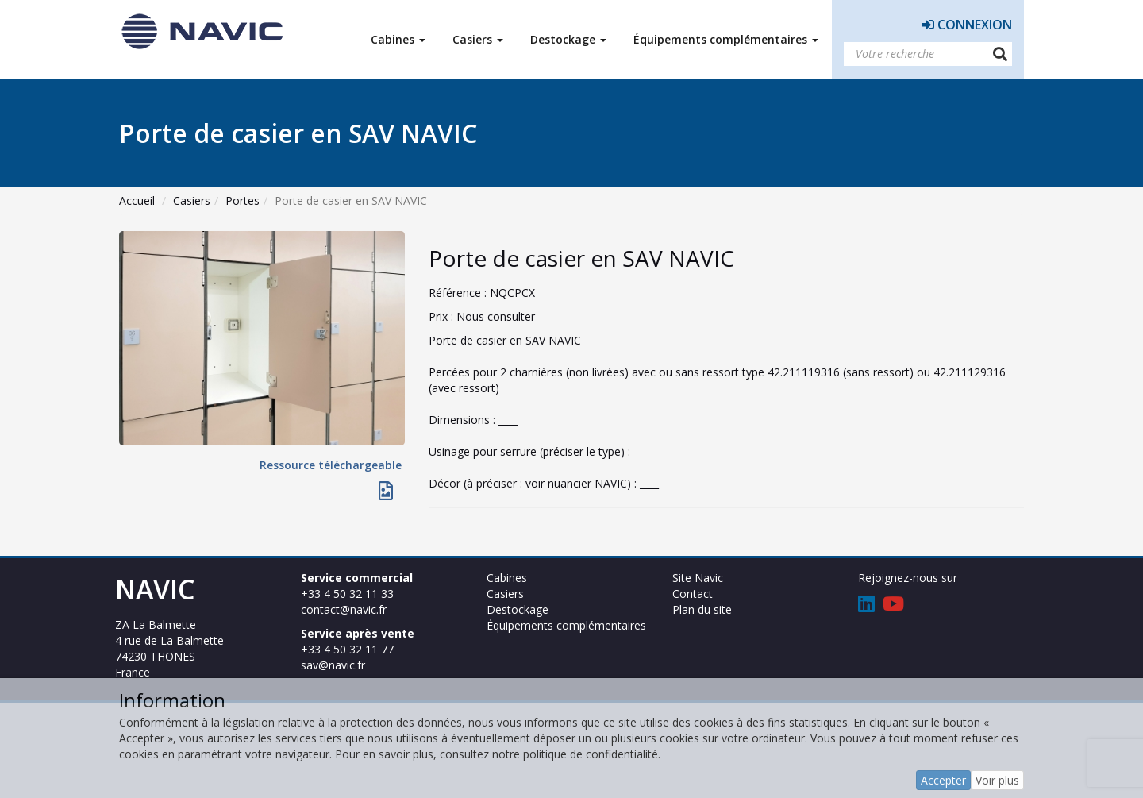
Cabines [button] (398, 39)
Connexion (967, 24)
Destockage (517, 609)
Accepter (943, 780)
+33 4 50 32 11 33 (347, 593)
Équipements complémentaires (566, 625)
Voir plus (997, 780)
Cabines (507, 577)
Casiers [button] (477, 39)
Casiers (191, 200)
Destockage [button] (568, 39)
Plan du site (702, 609)
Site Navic (697, 577)
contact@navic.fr (344, 609)
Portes (242, 200)
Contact (692, 593)
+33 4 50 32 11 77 (347, 649)
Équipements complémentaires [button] (725, 39)
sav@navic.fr (333, 665)
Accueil (137, 200)
